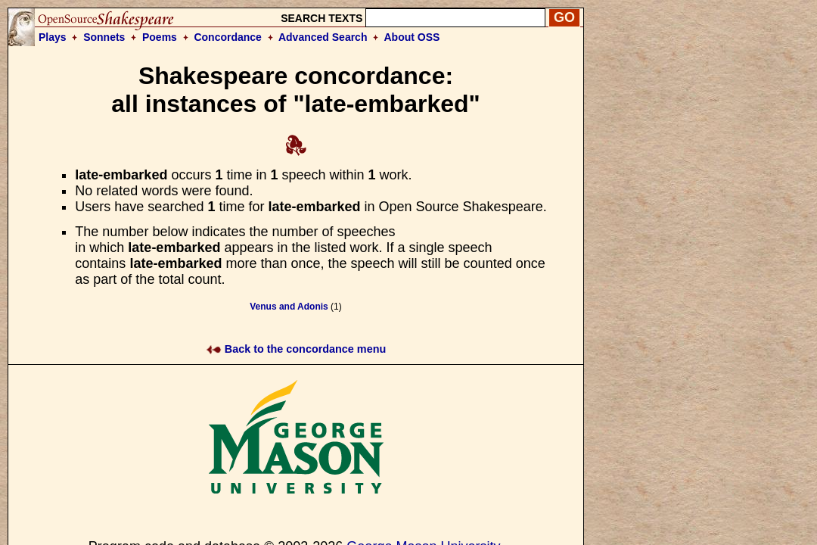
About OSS (412, 37)
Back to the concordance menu (296, 349)
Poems (159, 37)
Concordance (227, 37)
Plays (53, 37)
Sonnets (104, 37)
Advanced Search (323, 37)
